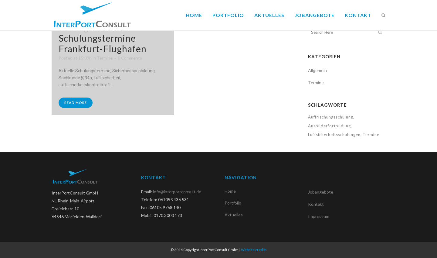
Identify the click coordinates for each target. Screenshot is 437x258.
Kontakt (316, 204)
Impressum (318, 216)
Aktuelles (234, 214)
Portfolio (233, 202)
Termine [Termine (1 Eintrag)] (371, 134)
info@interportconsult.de (177, 191)
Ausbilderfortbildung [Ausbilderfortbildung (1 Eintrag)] (329, 125)
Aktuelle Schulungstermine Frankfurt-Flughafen (103, 38)
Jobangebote (320, 191)
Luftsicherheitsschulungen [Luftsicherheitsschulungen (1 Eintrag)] (334, 134)
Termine (105, 57)
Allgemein (317, 70)
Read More (75, 103)
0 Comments (130, 57)
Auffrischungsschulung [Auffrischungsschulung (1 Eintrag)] (330, 117)
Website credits (254, 249)
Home (230, 191)
